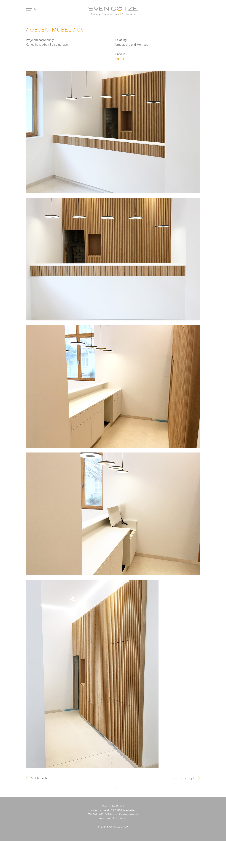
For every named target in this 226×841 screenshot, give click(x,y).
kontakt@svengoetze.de (124, 814)
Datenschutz (120, 818)
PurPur (119, 59)
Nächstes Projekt (184, 778)
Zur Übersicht (39, 778)
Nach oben (113, 788)
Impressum (105, 818)
